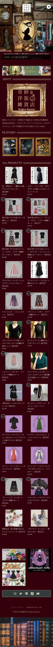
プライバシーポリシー (17, 607)
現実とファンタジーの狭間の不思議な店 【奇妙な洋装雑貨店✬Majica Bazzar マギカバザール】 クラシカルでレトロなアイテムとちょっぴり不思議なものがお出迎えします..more (26, 123)
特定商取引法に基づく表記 (34, 607)
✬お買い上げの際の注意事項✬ (15, 57)
